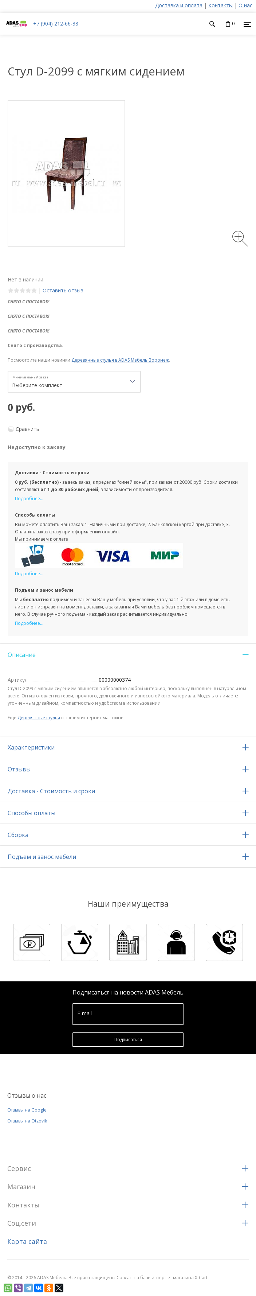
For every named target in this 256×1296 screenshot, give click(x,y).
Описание (22, 655)
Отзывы (19, 769)
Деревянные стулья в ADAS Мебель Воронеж (120, 360)
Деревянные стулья (38, 718)
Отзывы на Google (27, 1110)
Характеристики (31, 747)
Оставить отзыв (63, 290)
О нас (245, 5)
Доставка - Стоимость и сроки (51, 791)
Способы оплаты (31, 813)
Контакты (220, 5)
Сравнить (27, 428)
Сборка (18, 835)
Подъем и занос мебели (42, 857)
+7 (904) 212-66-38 (55, 23)
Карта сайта (27, 1241)
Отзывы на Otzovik (27, 1121)
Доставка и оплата (178, 5)
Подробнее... (29, 498)
